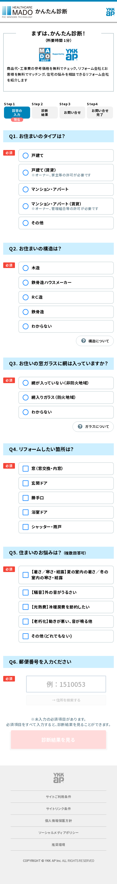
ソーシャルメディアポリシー (58, 832)
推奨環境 (58, 844)
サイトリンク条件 (58, 808)
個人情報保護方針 (58, 820)
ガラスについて (92, 426)
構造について (94, 340)
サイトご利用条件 (58, 796)
